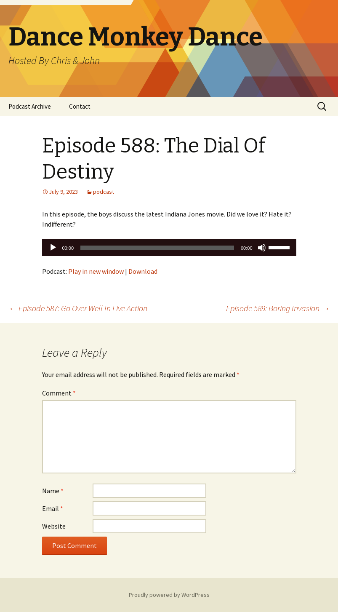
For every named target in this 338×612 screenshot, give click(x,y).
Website (54, 526)
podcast (103, 191)
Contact (79, 106)
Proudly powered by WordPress (169, 595)
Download (142, 271)
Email (52, 508)
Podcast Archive (29, 106)
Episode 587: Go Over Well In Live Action (77, 308)
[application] (169, 247)
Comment (59, 393)
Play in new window (96, 271)
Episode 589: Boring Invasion (278, 308)
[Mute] (262, 247)
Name (53, 490)
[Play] (53, 247)
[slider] (157, 248)
